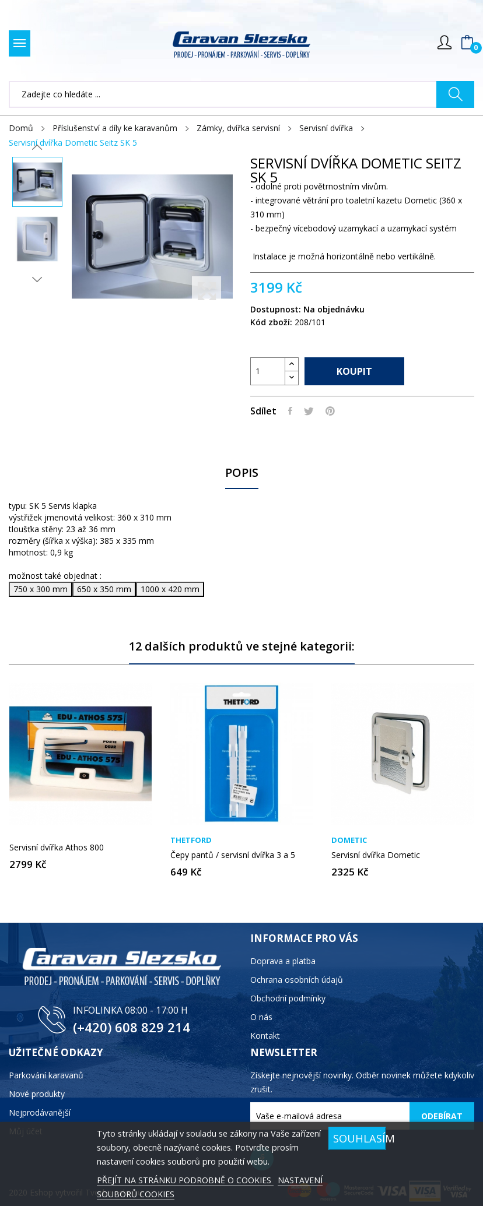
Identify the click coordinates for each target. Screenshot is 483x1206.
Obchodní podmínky (288, 998)
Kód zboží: (271, 322)
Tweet (309, 411)
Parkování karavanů (46, 1075)
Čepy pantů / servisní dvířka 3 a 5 (232, 855)
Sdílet (290, 411)
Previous (37, 147)
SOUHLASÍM (359, 1138)
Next (37, 279)
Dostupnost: (275, 309)
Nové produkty (37, 1093)
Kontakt (265, 1035)
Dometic (349, 840)
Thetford (191, 840)
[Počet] (267, 371)
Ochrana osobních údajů (296, 979)
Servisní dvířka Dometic (375, 855)
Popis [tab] (241, 473)
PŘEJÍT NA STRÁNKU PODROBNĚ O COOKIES (185, 1180)
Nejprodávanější (40, 1112)
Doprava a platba (283, 960)
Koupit (354, 371)
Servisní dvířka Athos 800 (56, 847)
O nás (261, 1016)
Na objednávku (334, 309)
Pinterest (330, 411)
